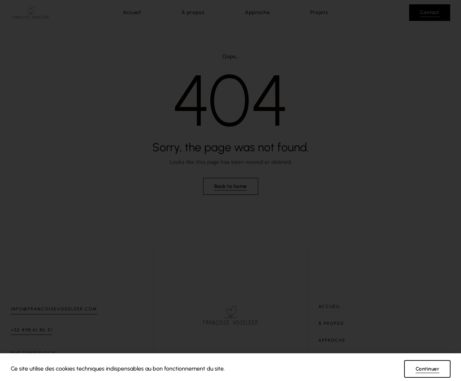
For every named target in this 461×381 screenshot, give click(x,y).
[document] (230, 190)
